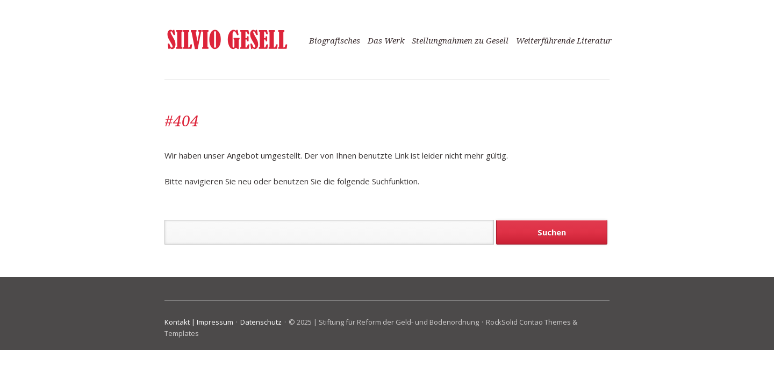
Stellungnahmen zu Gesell (460, 41)
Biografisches (334, 41)
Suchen (552, 232)
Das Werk (386, 41)
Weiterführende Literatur (564, 41)
